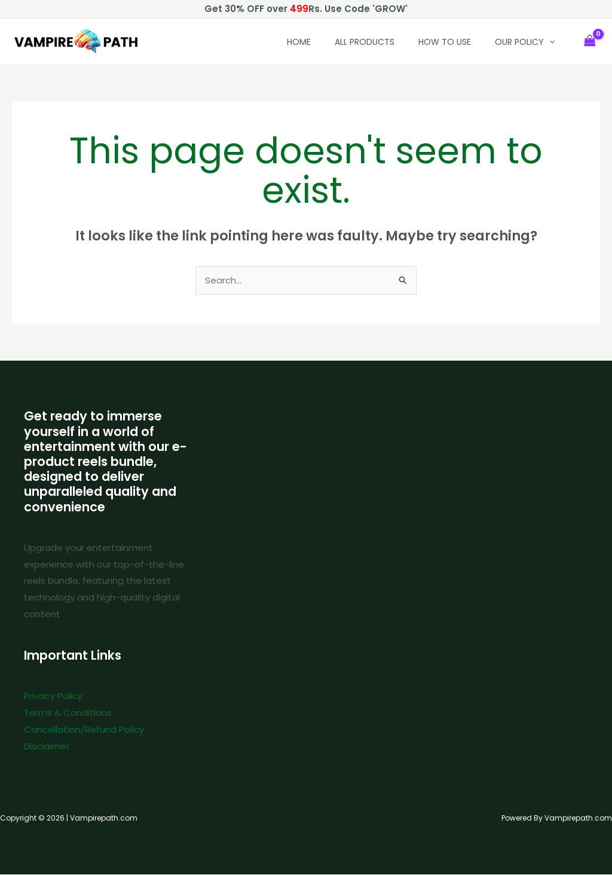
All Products (364, 42)
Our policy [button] (525, 42)
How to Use (444, 42)
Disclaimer (46, 746)
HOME (299, 42)
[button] (549, 42)
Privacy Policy (53, 696)
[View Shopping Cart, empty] (590, 41)
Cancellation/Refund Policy (84, 730)
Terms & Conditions (68, 713)
